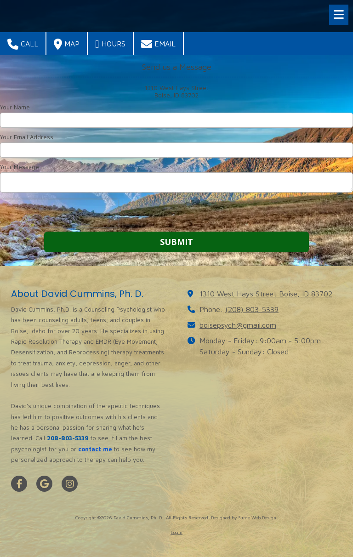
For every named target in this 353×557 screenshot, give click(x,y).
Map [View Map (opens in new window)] (67, 44)
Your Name (15, 107)
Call (22, 44)
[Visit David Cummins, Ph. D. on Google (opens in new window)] (44, 484)
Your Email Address (26, 137)
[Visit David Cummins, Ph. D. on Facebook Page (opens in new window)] (19, 484)
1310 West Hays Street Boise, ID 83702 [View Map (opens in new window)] (265, 293)
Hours (110, 44)
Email (158, 44)
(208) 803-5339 (252, 309)
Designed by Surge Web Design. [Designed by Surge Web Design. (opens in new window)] (244, 517)
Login (176, 532)
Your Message (19, 167)
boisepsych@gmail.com (237, 324)
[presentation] (59, 213)
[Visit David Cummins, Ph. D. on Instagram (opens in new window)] (70, 484)
